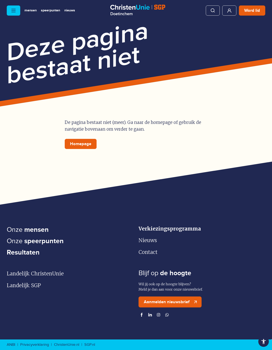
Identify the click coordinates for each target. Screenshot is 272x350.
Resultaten (23, 252)
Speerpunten (50, 10)
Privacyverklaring (34, 344)
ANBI (11, 344)
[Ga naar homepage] (137, 10)
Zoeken (212, 10)
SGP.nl (89, 344)
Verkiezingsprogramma (170, 228)
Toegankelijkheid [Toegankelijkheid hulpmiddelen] (263, 341)
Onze (28, 230)
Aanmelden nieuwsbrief (171, 301)
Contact (148, 252)
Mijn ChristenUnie (229, 10)
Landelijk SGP (24, 285)
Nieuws (69, 10)
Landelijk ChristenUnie (35, 273)
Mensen (30, 10)
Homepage (80, 143)
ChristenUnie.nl (66, 344)
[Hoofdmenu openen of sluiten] (13, 10)
